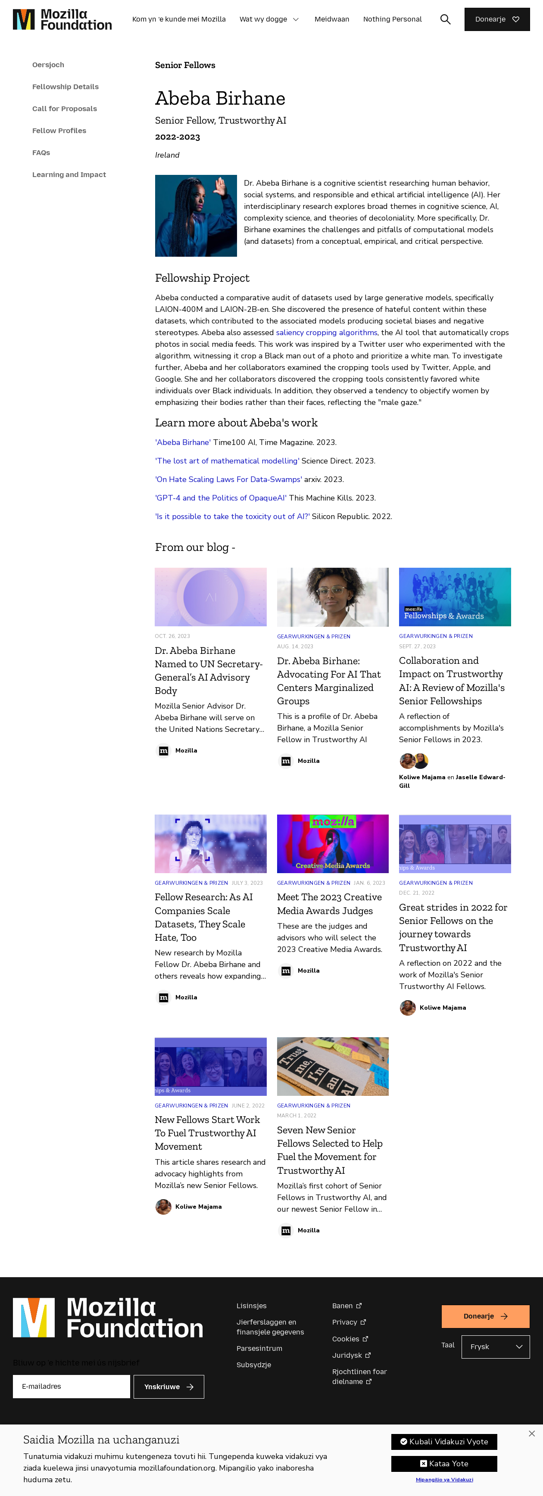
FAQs (41, 152)
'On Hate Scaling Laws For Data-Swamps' (228, 479)
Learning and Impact (69, 174)
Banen (342, 1306)
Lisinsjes (252, 1306)
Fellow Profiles (59, 130)
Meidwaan (332, 19)
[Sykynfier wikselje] (445, 19)
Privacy (344, 1322)
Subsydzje (254, 1365)
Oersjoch (48, 64)
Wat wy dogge (263, 19)
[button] (295, 19)
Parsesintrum (259, 1348)
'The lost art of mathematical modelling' (227, 461)
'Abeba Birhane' (183, 442)
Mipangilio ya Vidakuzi (444, 1483)
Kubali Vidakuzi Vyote (448, 1444)
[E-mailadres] (71, 1386)
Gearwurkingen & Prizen (314, 636)
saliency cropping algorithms (326, 332)
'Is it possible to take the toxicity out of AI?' (232, 516)
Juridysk (347, 1355)
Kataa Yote (448, 1466)
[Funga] (531, 1436)
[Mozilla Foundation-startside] (62, 19)
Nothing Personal (392, 19)
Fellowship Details (65, 86)
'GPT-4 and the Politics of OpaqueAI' (221, 498)
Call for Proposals (64, 108)
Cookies (345, 1339)
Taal (448, 1345)
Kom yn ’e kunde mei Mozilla (179, 19)
